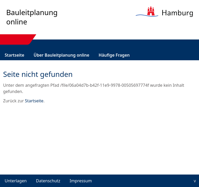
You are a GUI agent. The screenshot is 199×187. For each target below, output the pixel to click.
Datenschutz (48, 181)
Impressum (81, 181)
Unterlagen (16, 181)
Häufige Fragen (114, 55)
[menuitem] (14, 55)
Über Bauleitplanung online (61, 55)
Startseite (14, 55)
